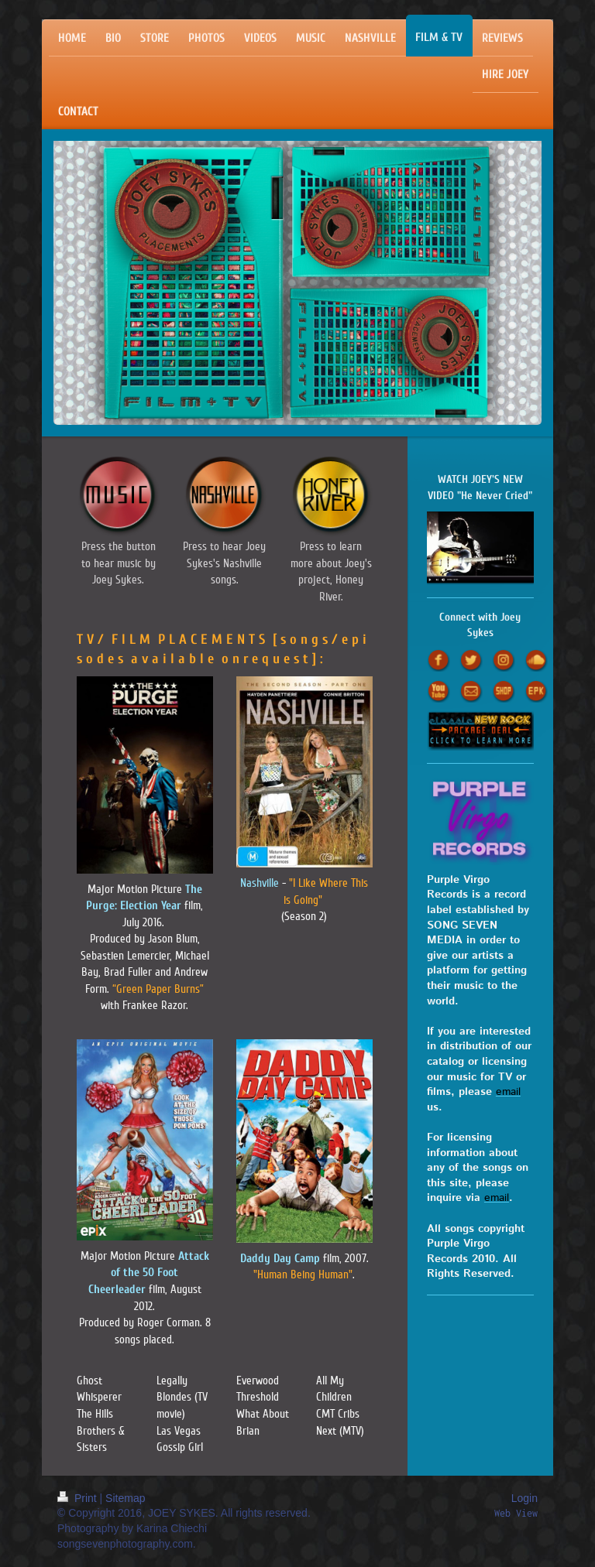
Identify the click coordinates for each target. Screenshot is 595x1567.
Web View (516, 1513)
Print (78, 1498)
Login (524, 1498)
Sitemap (125, 1498)
